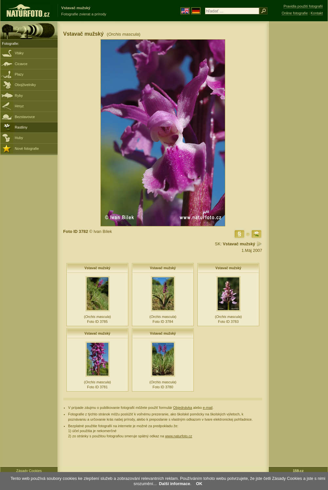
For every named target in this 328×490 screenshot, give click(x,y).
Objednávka (182, 408)
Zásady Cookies (29, 471)
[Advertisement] (298, 126)
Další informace (174, 483)
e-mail (208, 408)
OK (199, 483)
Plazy (19, 74)
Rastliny (21, 127)
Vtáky (19, 53)
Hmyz (19, 106)
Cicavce (21, 64)
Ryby (19, 95)
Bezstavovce (25, 117)
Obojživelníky (25, 85)
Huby (19, 138)
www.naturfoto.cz (178, 436)
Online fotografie (295, 13)
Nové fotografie (27, 148)
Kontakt (317, 13)
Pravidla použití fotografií (303, 6)
